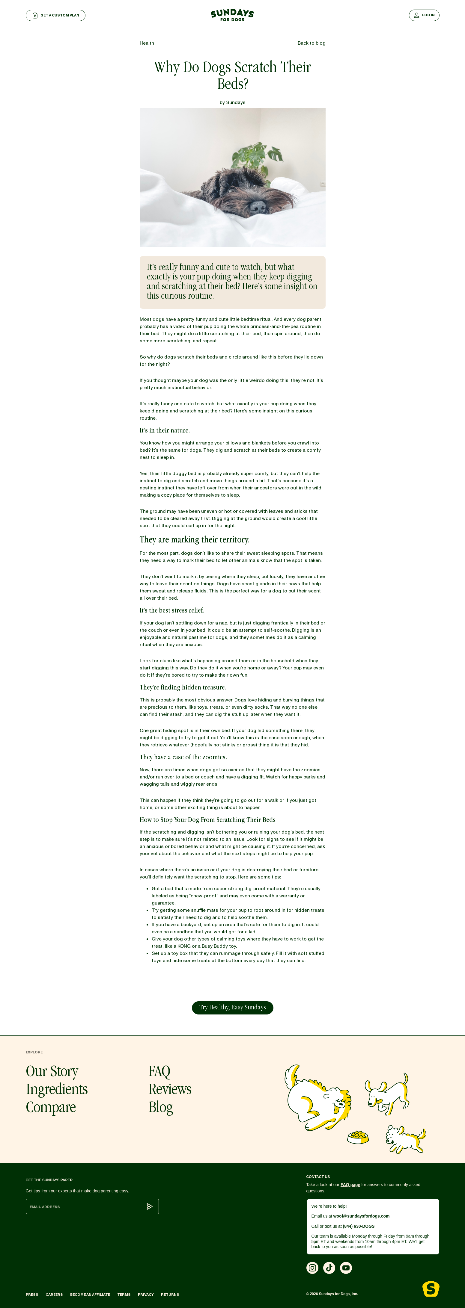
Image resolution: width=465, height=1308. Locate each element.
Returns (170, 1294)
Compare (51, 1108)
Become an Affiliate (90, 1294)
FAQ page (350, 1184)
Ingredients (57, 1090)
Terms (124, 1294)
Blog (160, 1108)
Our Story (52, 1072)
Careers (54, 1294)
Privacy (146, 1294)
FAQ (159, 1072)
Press (32, 1294)
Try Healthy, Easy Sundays (232, 1008)
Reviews (169, 1090)
